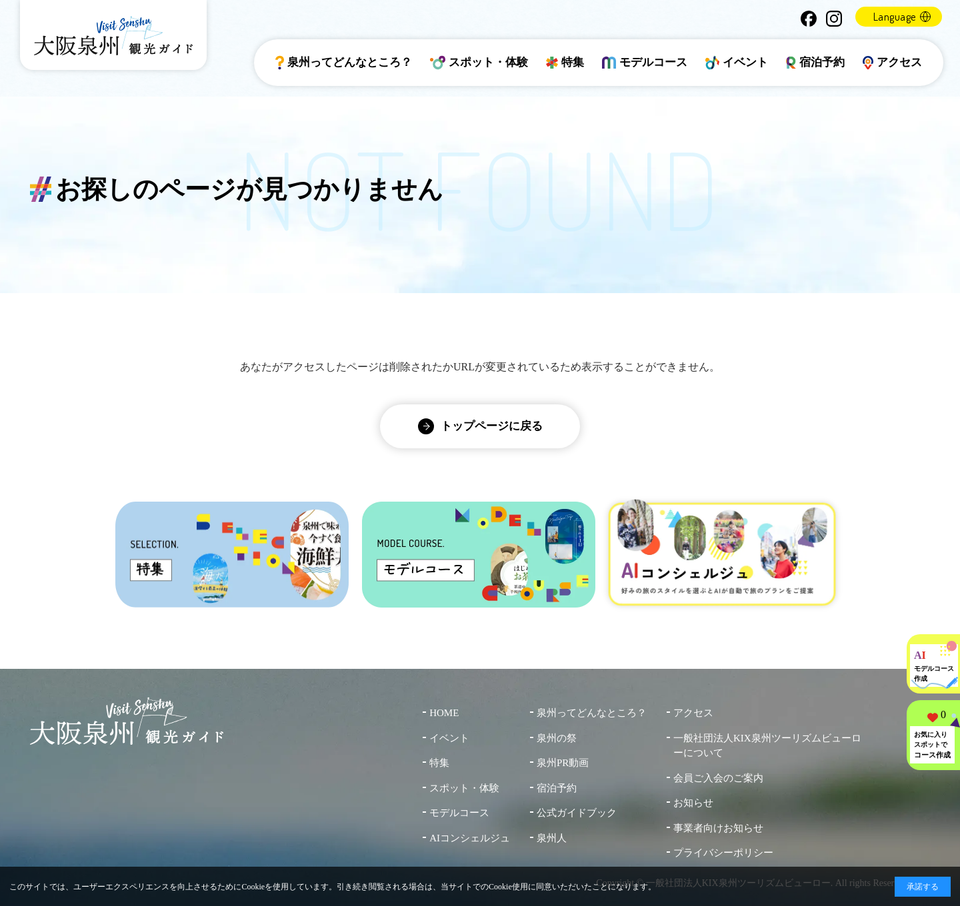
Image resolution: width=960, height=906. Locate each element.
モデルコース (644, 62)
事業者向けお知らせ (718, 828)
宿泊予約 (815, 62)
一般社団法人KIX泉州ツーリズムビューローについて (767, 746)
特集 (565, 62)
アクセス (893, 62)
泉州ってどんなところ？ (343, 62)
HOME (444, 712)
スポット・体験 (479, 62)
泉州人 (552, 838)
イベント (736, 62)
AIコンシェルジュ (469, 838)
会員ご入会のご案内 (718, 778)
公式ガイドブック (577, 812)
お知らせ (693, 802)
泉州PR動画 (563, 762)
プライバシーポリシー (723, 852)
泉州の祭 (557, 738)
